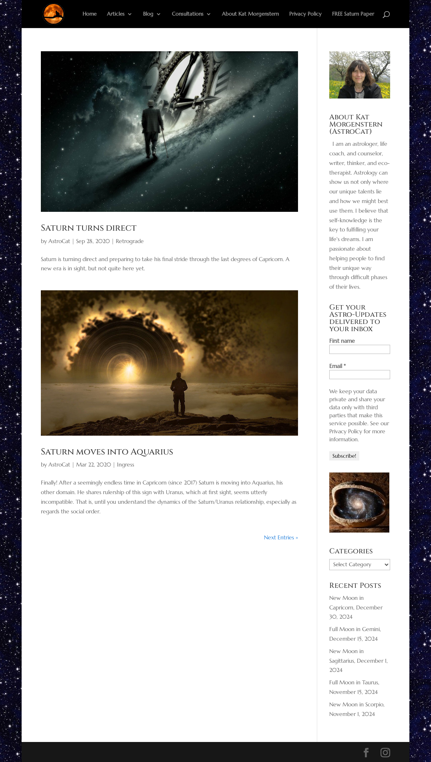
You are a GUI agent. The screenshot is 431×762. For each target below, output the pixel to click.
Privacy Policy (305, 14)
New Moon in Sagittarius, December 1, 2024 (358, 660)
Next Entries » (281, 537)
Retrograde (130, 241)
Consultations (187, 14)
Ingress (125, 464)
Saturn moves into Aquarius (107, 452)
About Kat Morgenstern (250, 14)
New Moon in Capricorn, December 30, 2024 (356, 607)
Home (90, 14)
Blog (148, 14)
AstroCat (59, 241)
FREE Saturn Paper (353, 14)
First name (342, 340)
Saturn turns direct (89, 228)
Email (337, 366)
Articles (116, 14)
